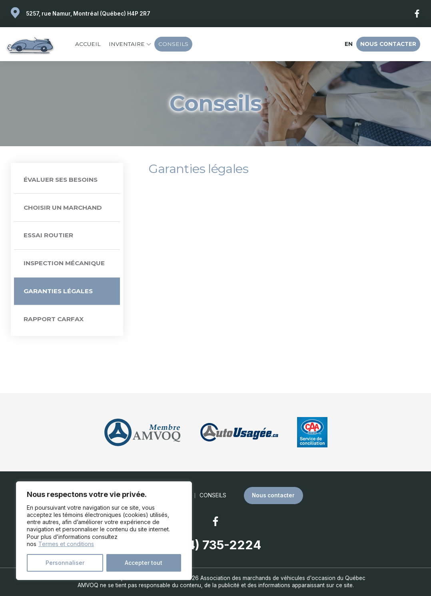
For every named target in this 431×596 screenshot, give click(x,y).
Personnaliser (65, 562)
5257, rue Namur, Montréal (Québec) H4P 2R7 (88, 13)
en (348, 44)
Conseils (173, 44)
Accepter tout (143, 562)
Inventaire (127, 44)
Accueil (87, 44)
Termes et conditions (66, 543)
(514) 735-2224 (215, 545)
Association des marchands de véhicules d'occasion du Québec (282, 578)
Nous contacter (388, 44)
